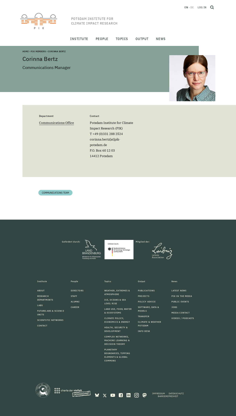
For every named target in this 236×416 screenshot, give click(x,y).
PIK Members (38, 51)
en (186, 7)
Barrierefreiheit (168, 396)
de (192, 7)
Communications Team (55, 192)
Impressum (158, 393)
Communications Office (56, 123)
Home (25, 51)
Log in (202, 7)
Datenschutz (176, 393)
